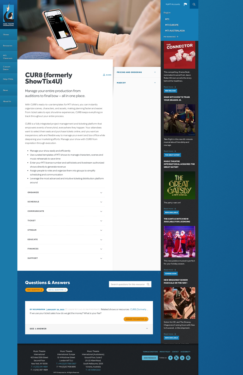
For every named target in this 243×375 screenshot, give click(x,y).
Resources (7, 45)
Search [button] (194, 4)
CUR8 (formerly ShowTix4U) (144, 307)
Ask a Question (33, 290)
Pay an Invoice (170, 37)
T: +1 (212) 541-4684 (39, 364)
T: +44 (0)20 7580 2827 (66, 361)
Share (108, 75)
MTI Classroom (7, 57)
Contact (175, 349)
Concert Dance (6, 68)
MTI (167, 19)
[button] (185, 4)
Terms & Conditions (150, 349)
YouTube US (182, 355)
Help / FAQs (8, 79)
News (5, 90)
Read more (170, 86)
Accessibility (185, 349)
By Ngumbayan (37, 307)
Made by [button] (121, 83)
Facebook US (170, 355)
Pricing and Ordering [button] (129, 72)
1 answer (38, 326)
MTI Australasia (175, 30)
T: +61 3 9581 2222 (93, 367)
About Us (7, 101)
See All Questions (56, 290)
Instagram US (188, 355)
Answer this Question (135, 316)
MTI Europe (172, 24)
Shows (6, 34)
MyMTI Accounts (173, 4)
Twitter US (176, 355)
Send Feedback (150, 355)
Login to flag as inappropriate (84, 307)
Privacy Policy (165, 349)
